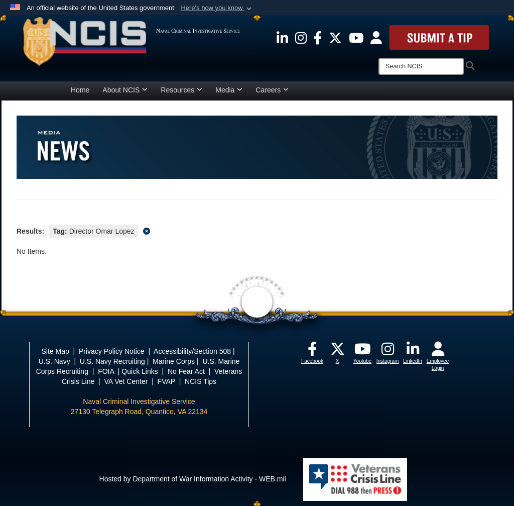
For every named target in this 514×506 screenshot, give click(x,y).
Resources (181, 90)
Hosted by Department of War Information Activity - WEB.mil (192, 479)
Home (80, 90)
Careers (272, 90)
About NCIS (125, 90)
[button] (217, 8)
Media (228, 90)
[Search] (421, 66)
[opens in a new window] (282, 37)
